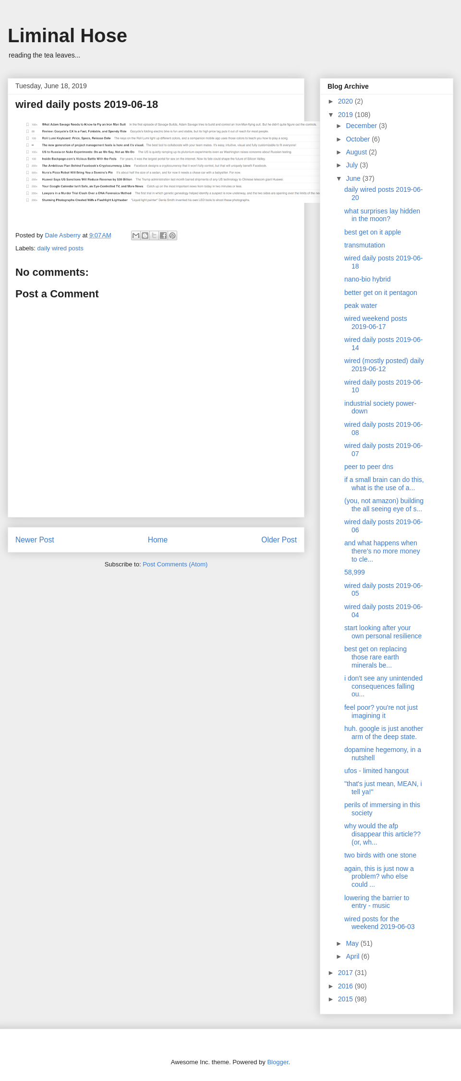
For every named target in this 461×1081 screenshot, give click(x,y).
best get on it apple (372, 232)
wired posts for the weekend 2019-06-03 (379, 923)
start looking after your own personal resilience (383, 632)
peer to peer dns (368, 466)
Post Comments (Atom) (175, 564)
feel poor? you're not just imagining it (381, 711)
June (354, 178)
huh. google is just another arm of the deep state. (383, 732)
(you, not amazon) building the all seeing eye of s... (384, 505)
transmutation (364, 245)
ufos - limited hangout (376, 771)
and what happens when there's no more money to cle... (382, 551)
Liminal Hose (67, 35)
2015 (346, 999)
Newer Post (34, 540)
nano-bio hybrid (367, 279)
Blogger (277, 1062)
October (359, 139)
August (357, 152)
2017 (346, 972)
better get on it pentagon (380, 292)
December (362, 125)
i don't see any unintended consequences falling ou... (383, 686)
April (353, 956)
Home (158, 540)
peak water (360, 305)
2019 (346, 114)
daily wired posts (60, 248)
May (353, 943)
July (353, 165)
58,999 (354, 572)
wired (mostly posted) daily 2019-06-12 (384, 365)
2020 (346, 101)
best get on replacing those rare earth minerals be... (375, 657)
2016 (346, 986)
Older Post (279, 540)
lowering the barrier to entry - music (376, 902)
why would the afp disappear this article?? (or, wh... (382, 834)
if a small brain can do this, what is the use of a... (384, 484)
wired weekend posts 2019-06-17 (375, 322)
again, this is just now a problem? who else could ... (379, 877)
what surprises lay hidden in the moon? (382, 215)
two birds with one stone (380, 855)
